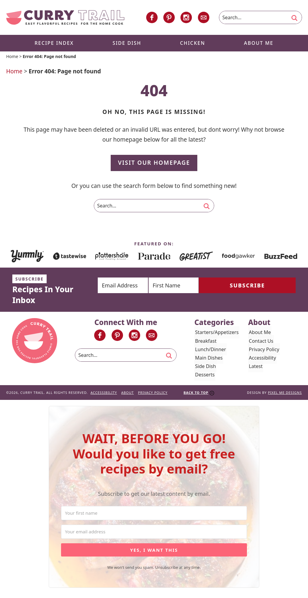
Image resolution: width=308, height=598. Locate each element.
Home (12, 57)
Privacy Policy (263, 350)
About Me (259, 333)
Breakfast (205, 342)
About (127, 393)
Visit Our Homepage (154, 164)
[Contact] (203, 18)
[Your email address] (154, 533)
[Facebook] (152, 18)
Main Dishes (208, 359)
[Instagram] (186, 18)
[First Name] (196, 286)
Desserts (204, 376)
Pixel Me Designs (285, 393)
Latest (255, 367)
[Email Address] (130, 286)
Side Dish (204, 367)
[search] (294, 18)
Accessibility (261, 359)
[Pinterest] (169, 18)
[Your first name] (154, 514)
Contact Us (260, 342)
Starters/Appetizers (216, 333)
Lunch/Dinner (209, 350)
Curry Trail (65, 18)
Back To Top (195, 393)
